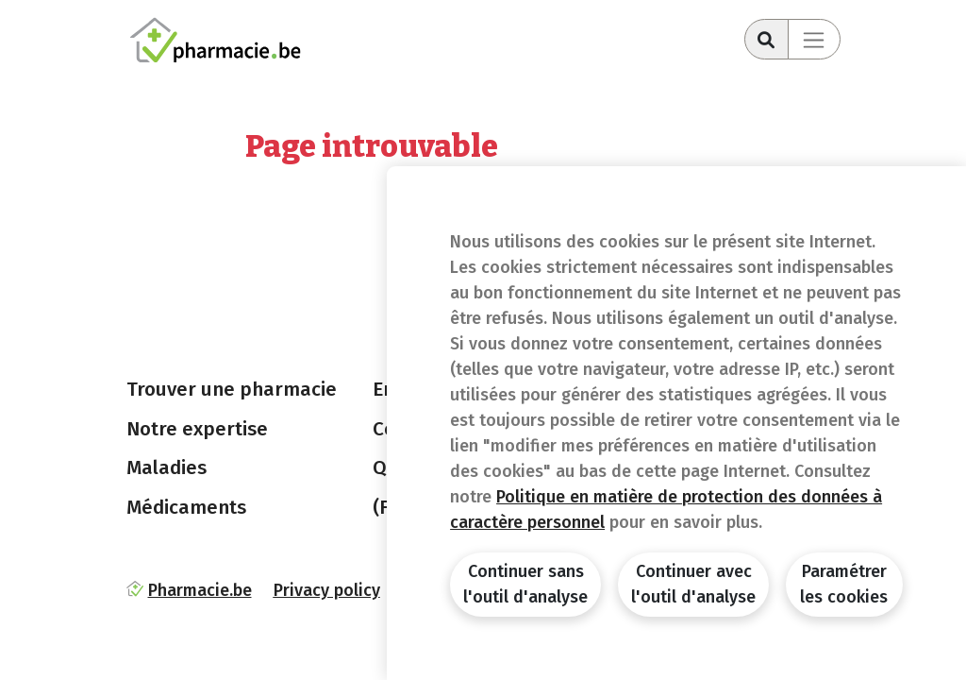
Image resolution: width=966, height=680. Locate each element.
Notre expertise (197, 428)
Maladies (166, 467)
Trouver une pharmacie (231, 389)
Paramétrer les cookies (844, 584)
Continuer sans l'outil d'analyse (525, 584)
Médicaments (186, 507)
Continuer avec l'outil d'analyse (693, 584)
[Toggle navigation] (814, 39)
